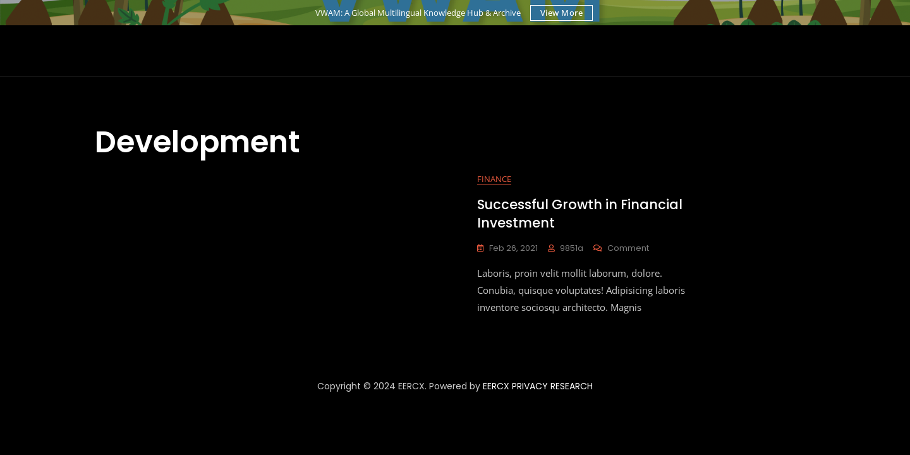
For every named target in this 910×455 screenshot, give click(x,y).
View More (561, 12)
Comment (628, 248)
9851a (571, 248)
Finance (494, 179)
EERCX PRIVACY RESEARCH (538, 386)
